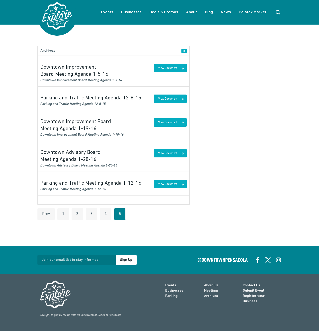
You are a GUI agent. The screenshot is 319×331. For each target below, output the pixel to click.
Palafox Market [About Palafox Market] (252, 12)
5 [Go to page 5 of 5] (120, 214)
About (191, 12)
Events (107, 12)
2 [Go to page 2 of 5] (77, 214)
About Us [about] (211, 285)
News (226, 12)
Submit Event (253, 290)
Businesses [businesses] (174, 290)
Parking (171, 296)
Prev (46, 214)
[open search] (278, 12)
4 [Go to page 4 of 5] (106, 214)
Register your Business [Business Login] (254, 299)
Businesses (131, 12)
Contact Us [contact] (251, 285)
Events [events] (170, 285)
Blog (209, 12)
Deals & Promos (164, 12)
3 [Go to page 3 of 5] (91, 214)
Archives (211, 296)
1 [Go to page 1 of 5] (63, 214)
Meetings (211, 290)
